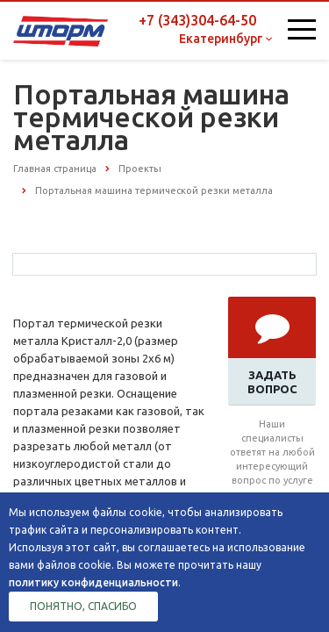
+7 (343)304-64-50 (197, 20)
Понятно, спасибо (83, 606)
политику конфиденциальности (93, 582)
